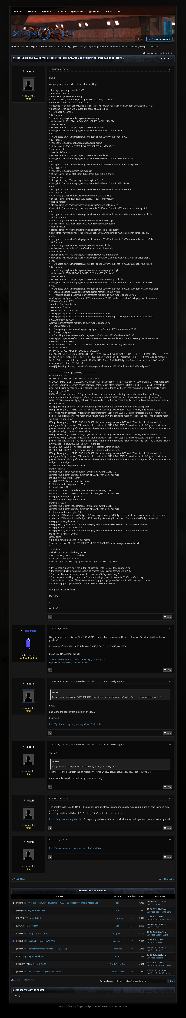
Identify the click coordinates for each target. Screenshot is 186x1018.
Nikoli (30, 800)
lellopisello (117, 933)
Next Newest (165, 879)
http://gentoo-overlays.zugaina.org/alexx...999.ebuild (75, 724)
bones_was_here (163, 912)
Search (61, 11)
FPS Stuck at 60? (32, 926)
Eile (117, 926)
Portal (31, 11)
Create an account (159, 39)
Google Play (66, 662)
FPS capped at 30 (33, 918)
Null (117, 910)
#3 (170, 681)
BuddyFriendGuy (117, 964)
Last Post (151, 904)
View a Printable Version (24, 980)
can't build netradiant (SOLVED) (42, 941)
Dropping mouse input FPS (34, 910)
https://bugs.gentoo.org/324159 (65, 819)
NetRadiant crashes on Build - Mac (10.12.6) (47, 949)
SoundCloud (82, 662)
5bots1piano (99, 659)
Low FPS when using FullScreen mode (44, 972)
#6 (170, 840)
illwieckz (159, 942)
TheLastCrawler (117, 972)
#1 (170, 69)
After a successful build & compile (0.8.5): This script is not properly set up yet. (63, 903)
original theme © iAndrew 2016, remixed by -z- (106, 1006)
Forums (46, 11)
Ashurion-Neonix (117, 918)
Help (108, 11)
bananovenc (117, 941)
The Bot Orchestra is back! (61, 659)
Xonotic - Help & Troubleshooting (55, 47)
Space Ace (117, 949)
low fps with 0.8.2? (37, 964)
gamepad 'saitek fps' (34, 956)
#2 (170, 628)
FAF (157, 927)
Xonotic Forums (21, 47)
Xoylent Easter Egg (83, 659)
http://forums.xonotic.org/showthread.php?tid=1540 (75, 848)
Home (18, 11)
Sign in (141, 39)
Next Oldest (20, 879)
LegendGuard (162, 935)
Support (34, 47)
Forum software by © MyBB (71, 1006)
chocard (117, 956)
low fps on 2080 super (38, 933)
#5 (170, 798)
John (117, 903)
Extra (120, 11)
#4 (170, 745)
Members (77, 11)
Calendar (94, 11)
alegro (30, 71)
